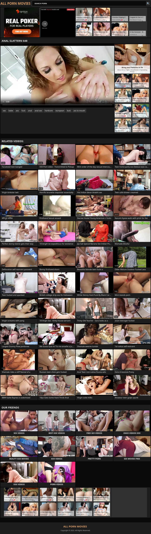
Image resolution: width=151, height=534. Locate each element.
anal (30, 110)
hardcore (49, 110)
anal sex (38, 110)
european (60, 110)
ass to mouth (79, 110)
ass (17, 110)
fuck (23, 110)
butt (69, 110)
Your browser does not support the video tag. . (57, 75)
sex (4, 110)
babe (11, 110)
